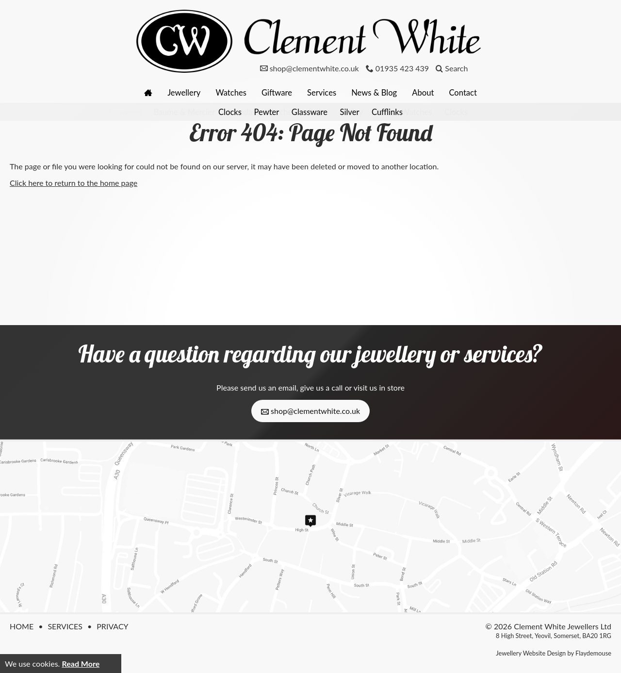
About (431, 92)
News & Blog (379, 92)
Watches (226, 92)
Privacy (112, 626)
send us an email (268, 387)
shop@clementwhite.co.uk (310, 411)
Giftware (275, 92)
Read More (80, 663)
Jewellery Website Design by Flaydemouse (553, 653)
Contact (474, 92)
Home (21, 626)
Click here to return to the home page (73, 182)
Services (324, 92)
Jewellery (176, 92)
